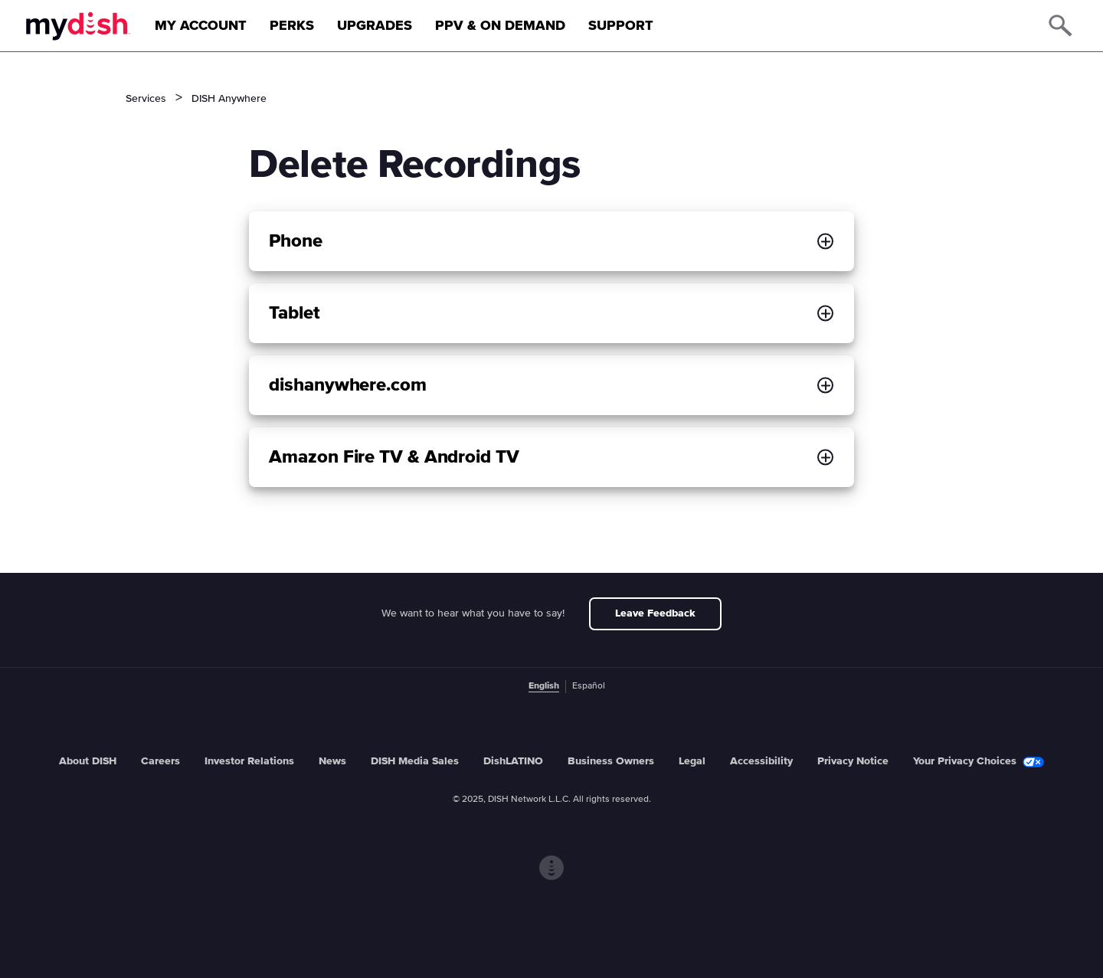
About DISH (87, 761)
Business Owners (611, 761)
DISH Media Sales (415, 761)
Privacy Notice (853, 761)
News (332, 761)
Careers (160, 761)
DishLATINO (513, 761)
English (544, 686)
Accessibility (761, 761)
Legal (692, 761)
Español (588, 686)
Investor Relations (249, 761)
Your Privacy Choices (978, 761)
